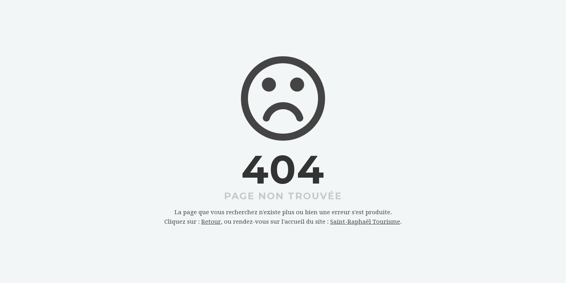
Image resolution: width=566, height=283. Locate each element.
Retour (211, 221)
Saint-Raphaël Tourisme (365, 221)
